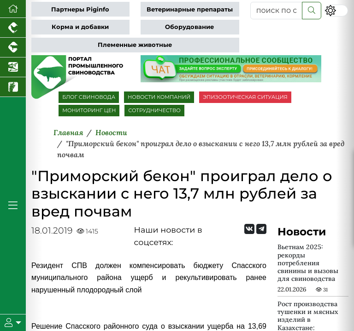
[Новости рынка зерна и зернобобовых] (13, 87)
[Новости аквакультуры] (13, 67)
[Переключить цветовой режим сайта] (336, 10)
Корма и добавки (80, 26)
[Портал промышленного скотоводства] (13, 47)
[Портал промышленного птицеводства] (13, 28)
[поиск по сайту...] (276, 10)
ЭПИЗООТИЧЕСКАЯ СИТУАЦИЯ (245, 97)
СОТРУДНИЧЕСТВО (154, 110)
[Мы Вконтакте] (249, 229)
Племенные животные (135, 44)
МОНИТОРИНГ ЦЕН (89, 110)
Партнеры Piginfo (80, 9)
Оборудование (189, 26)
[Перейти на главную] (13, 9)
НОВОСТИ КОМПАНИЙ (159, 97)
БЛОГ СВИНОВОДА (88, 97)
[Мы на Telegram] (261, 229)
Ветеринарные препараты (190, 9)
